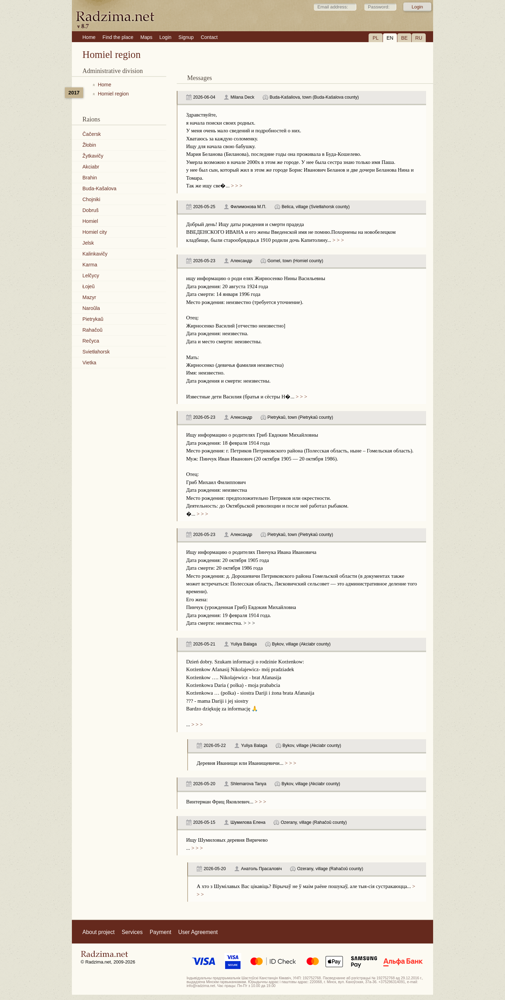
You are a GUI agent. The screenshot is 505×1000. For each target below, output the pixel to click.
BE (404, 38)
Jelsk (88, 243)
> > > (236, 185)
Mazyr (89, 297)
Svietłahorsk (96, 352)
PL (375, 38)
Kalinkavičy (95, 254)
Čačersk (91, 134)
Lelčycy (90, 275)
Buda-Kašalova (99, 188)
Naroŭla (91, 308)
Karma (89, 264)
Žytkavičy (92, 156)
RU (418, 38)
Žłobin (89, 145)
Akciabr (90, 167)
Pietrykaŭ (92, 319)
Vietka (89, 362)
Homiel (90, 221)
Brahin (89, 177)
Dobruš (90, 210)
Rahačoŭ (92, 330)
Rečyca (90, 341)
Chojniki (91, 199)
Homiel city (94, 232)
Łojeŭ (88, 286)
